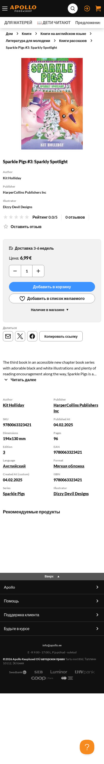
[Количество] (26, 271)
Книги (27, 34)
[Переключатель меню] (5, 8)
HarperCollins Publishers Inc (76, 408)
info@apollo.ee (52, 698)
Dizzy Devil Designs (71, 493)
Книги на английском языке (63, 34)
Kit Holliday (13, 405)
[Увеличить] (38, 271)
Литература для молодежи (28, 41)
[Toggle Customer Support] (87, 747)
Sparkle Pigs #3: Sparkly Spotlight (31, 47)
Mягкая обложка (69, 466)
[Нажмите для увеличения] (52, 104)
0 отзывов (75, 217)
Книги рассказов (73, 41)
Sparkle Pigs (14, 493)
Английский (14, 466)
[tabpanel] (52, 447)
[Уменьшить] (15, 271)
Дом (9, 34)
